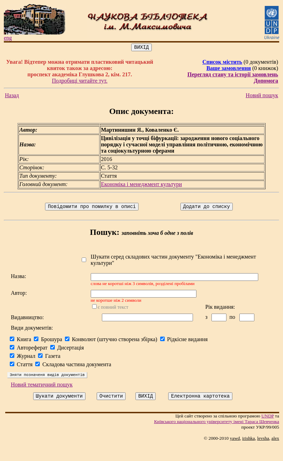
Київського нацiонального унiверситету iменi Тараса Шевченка (219, 437)
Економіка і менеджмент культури (142, 185)
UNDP (270, 432)
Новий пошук (264, 96)
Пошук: (106, 234)
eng (8, 38)
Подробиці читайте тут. (80, 82)
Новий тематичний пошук (42, 399)
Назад (12, 96)
